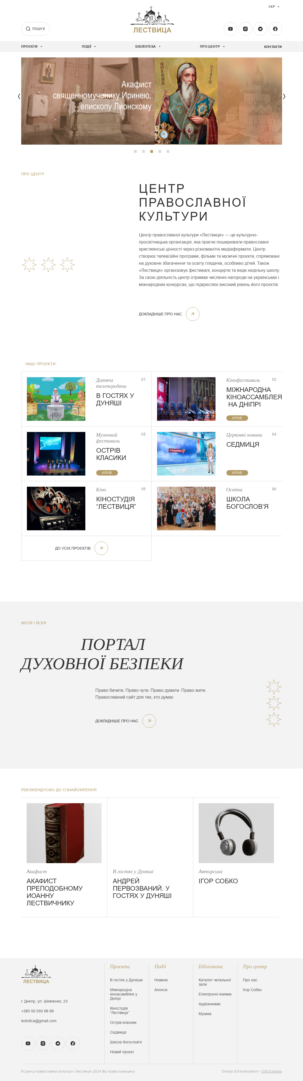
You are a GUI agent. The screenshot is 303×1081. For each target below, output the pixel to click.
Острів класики (123, 1022)
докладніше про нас (169, 314)
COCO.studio (271, 1071)
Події (160, 966)
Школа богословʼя (126, 1042)
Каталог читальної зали (215, 982)
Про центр (255, 966)
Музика (205, 1014)
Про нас (250, 980)
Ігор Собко (252, 990)
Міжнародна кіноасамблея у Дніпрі (123, 994)
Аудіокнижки (209, 1004)
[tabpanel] (151, 101)
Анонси (160, 990)
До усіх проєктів (81, 548)
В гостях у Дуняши (126, 980)
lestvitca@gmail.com (39, 1021)
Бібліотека (211, 966)
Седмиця (118, 1032)
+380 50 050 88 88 (37, 1011)
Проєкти (120, 966)
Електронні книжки (215, 994)
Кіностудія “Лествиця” (119, 1010)
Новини (161, 980)
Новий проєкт (122, 1052)
